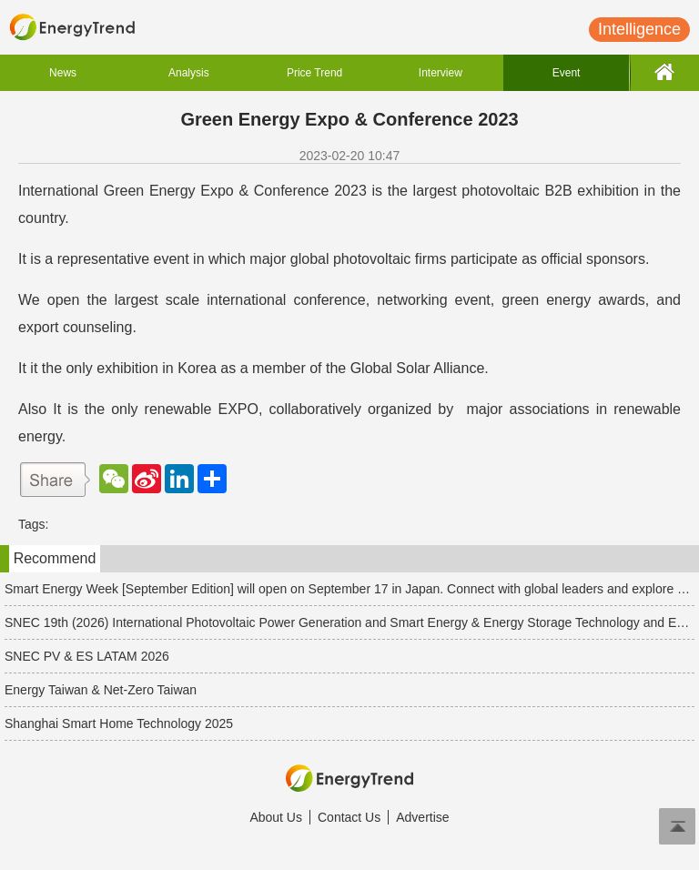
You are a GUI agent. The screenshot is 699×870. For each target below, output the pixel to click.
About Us (275, 817)
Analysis (188, 72)
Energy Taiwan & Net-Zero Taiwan (101, 690)
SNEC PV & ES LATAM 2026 (87, 656)
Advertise (422, 817)
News (62, 72)
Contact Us (349, 817)
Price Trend (314, 72)
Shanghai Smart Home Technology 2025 (119, 723)
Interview (440, 72)
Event (566, 72)
